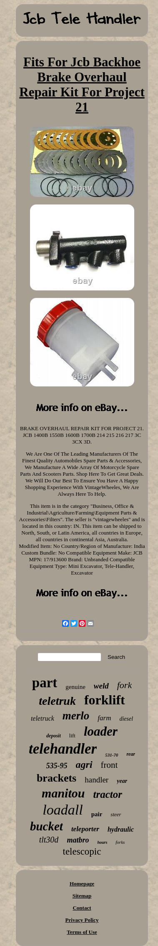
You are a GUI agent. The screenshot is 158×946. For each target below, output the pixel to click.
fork (124, 685)
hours (102, 842)
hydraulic (121, 829)
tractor (107, 794)
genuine (75, 687)
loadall (63, 809)
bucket (46, 826)
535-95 (57, 766)
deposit (53, 736)
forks (120, 842)
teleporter (85, 829)
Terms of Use (82, 932)
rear (130, 754)
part (45, 682)
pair (97, 814)
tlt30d (49, 839)
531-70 (111, 754)
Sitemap (82, 896)
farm (104, 718)
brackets (56, 778)
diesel (126, 719)
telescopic (82, 851)
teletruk (57, 700)
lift (72, 735)
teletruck (42, 718)
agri (84, 764)
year (122, 781)
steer (115, 814)
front (109, 765)
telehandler (63, 749)
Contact (82, 908)
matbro (78, 840)
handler (96, 779)
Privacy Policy (82, 920)
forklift (104, 699)
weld (101, 685)
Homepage (82, 883)
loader (101, 731)
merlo (76, 715)
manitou (63, 793)
